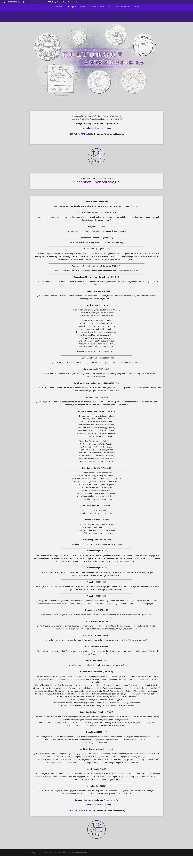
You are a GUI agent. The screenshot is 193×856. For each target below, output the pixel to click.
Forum (82, 7)
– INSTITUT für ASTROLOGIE (79, 134)
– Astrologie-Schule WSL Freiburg (96, 128)
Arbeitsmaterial (95, 7)
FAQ (109, 7)
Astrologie (69, 7)
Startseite (57, 7)
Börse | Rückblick (121, 7)
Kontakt (136, 7)
